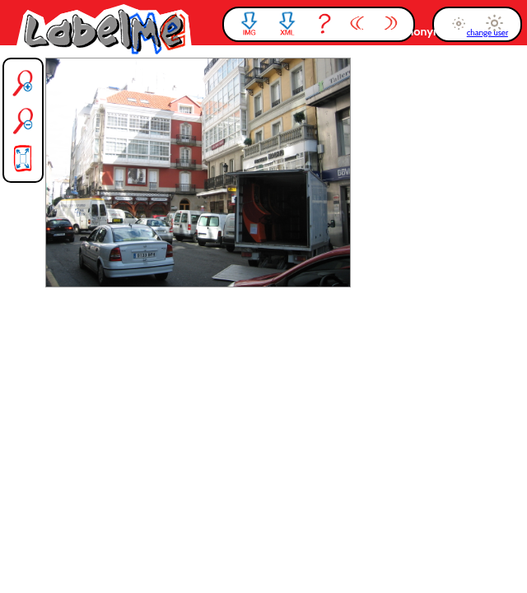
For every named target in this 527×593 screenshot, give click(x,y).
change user (487, 32)
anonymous (432, 31)
